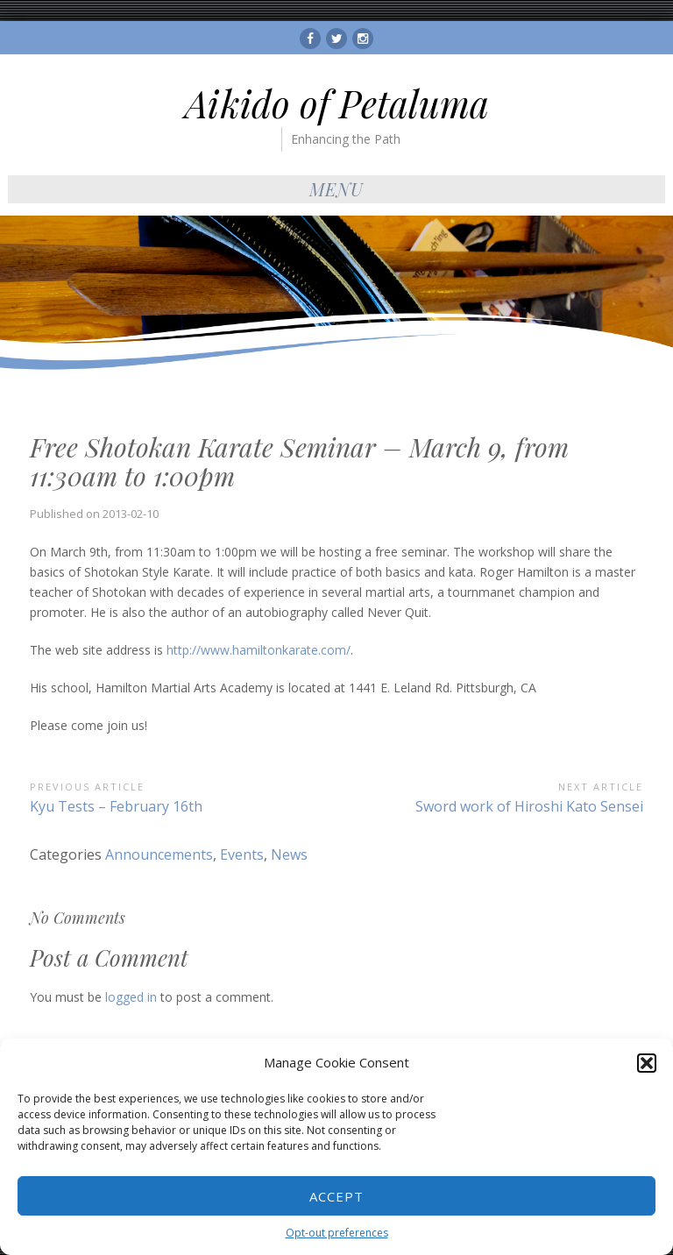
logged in (131, 997)
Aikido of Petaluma (337, 103)
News (289, 854)
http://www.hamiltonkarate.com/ (258, 650)
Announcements (159, 854)
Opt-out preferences (337, 1232)
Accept (336, 1196)
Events (242, 854)
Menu (336, 189)
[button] (646, 1063)
